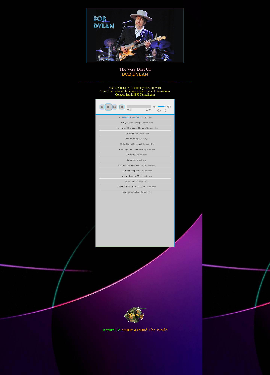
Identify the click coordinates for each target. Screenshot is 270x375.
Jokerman (137, 160)
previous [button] (102, 107)
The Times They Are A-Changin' (137, 128)
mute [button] (155, 106)
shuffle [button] (164, 110)
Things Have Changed (137, 122)
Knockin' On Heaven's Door (137, 165)
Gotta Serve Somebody (137, 144)
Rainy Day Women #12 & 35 (137, 186)
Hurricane (137, 155)
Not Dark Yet (136, 181)
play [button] (108, 107)
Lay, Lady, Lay (136, 133)
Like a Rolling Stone (137, 170)
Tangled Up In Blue (136, 192)
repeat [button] (159, 110)
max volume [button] (169, 106)
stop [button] (121, 107)
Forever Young (136, 139)
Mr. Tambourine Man (137, 176)
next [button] (114, 107)
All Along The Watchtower (136, 149)
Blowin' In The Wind (137, 117)
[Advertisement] (135, 221)
